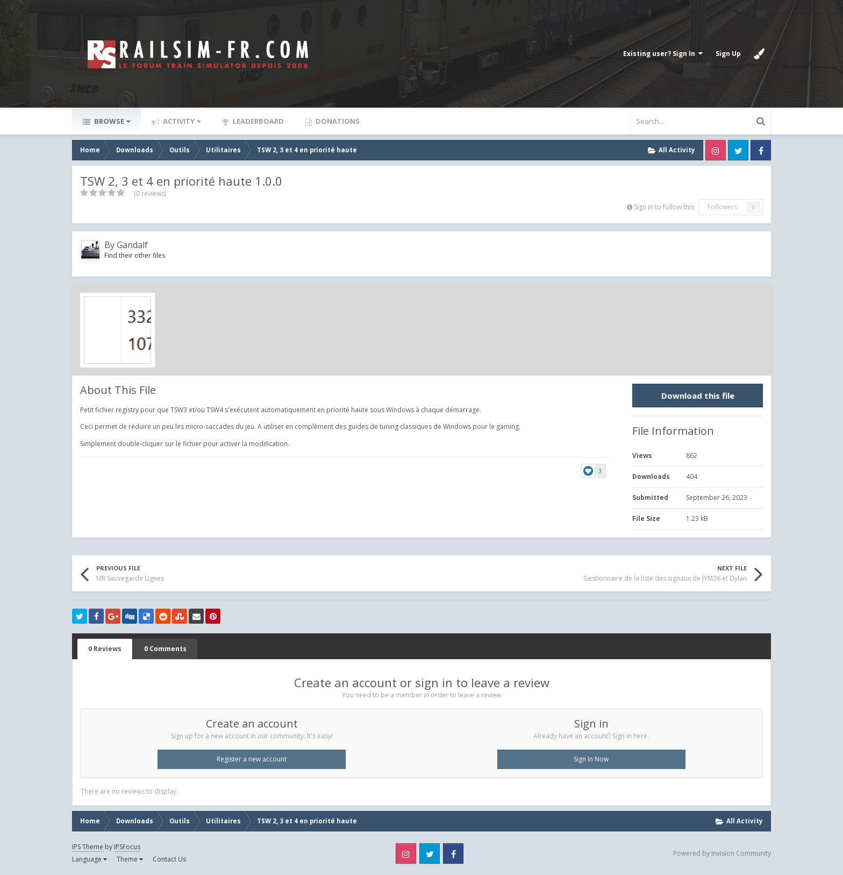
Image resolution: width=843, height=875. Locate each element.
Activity (181, 121)
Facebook (761, 150)
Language (89, 859)
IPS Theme (87, 846)
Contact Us (169, 859)
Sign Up (728, 53)
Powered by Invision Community (722, 853)
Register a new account (252, 759)
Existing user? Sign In (663, 53)
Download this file (697, 395)
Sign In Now (591, 759)
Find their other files (134, 255)
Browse (111, 121)
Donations (337, 121)
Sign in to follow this (664, 206)
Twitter (738, 150)
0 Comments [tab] (165, 648)
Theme (130, 859)
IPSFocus (127, 846)
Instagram (715, 150)
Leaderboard (257, 121)
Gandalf (132, 245)
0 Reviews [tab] (105, 648)
